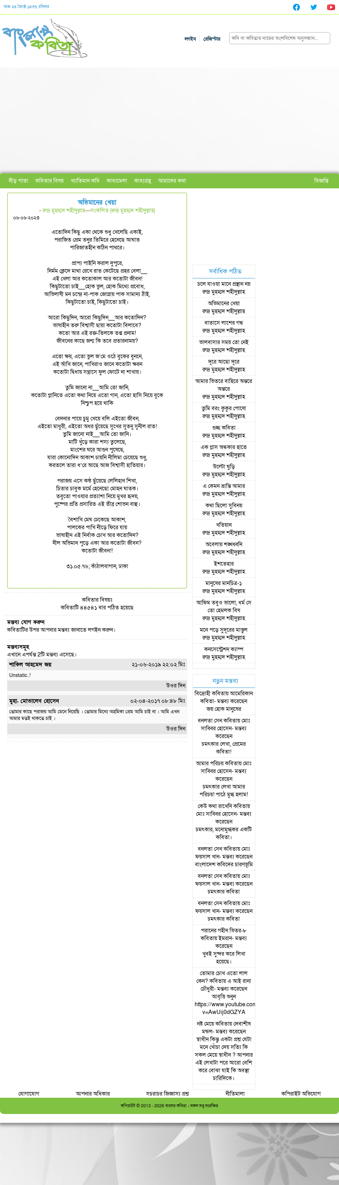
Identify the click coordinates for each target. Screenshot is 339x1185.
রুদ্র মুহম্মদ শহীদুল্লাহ (63, 210)
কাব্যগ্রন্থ (142, 181)
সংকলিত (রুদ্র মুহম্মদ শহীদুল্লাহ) (122, 210)
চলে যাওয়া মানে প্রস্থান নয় (223, 284)
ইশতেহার (224, 564)
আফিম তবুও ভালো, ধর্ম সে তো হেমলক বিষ (223, 606)
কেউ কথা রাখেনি (215, 806)
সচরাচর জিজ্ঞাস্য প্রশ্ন (167, 1094)
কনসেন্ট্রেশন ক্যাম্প (223, 649)
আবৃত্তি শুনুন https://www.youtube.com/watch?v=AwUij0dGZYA (236, 1004)
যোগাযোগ (28, 1094)
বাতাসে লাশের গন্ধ (223, 323)
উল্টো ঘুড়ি (224, 467)
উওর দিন (175, 686)
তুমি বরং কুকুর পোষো (224, 408)
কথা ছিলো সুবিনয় (224, 505)
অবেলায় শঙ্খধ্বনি (224, 544)
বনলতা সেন (210, 721)
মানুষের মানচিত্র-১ (224, 583)
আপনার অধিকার (93, 1094)
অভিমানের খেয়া (224, 303)
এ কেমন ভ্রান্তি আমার (224, 486)
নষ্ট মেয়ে (205, 1024)
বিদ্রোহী (202, 693)
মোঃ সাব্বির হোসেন (225, 724)
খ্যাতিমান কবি (85, 181)
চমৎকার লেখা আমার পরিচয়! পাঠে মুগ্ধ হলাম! (224, 790)
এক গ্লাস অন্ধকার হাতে (224, 447)
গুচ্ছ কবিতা (224, 428)
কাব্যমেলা (117, 181)
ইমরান (225, 938)
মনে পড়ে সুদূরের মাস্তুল (224, 630)
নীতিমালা (235, 1094)
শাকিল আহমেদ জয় (30, 664)
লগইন (190, 39)
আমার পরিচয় (210, 763)
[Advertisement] (169, 120)
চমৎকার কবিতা (224, 892)
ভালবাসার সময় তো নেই (224, 342)
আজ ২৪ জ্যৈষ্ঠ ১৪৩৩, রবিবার (26, 7)
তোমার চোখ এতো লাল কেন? (222, 977)
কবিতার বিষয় (49, 181)
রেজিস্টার (211, 39)
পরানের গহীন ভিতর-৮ (223, 931)
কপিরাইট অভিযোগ (301, 1094)
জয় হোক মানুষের (224, 709)
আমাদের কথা (172, 181)
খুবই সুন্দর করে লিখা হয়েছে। (223, 958)
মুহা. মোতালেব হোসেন (34, 701)
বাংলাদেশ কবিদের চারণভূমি (224, 864)
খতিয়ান (224, 525)
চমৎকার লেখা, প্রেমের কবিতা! (224, 748)
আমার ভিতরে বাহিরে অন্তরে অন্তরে (223, 385)
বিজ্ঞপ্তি (321, 181)
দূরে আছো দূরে (223, 362)
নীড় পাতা (18, 181)
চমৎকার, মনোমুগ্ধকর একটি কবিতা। (224, 833)
